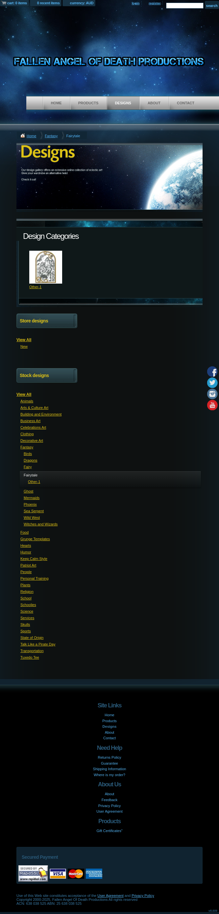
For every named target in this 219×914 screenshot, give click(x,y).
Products (88, 103)
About (154, 103)
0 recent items (48, 3)
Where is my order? (109, 775)
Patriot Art (28, 565)
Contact (185, 103)
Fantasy (51, 136)
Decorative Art (31, 441)
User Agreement (109, 811)
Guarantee (109, 763)
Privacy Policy (109, 806)
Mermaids (31, 498)
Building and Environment (40, 414)
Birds (28, 454)
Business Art (30, 421)
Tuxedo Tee (29, 657)
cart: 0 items (17, 3)
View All (23, 340)
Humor (25, 552)
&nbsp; (45, 267)
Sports (25, 631)
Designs (123, 103)
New (24, 346)
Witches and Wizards (41, 524)
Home (56, 103)
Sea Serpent (34, 511)
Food (24, 532)
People (26, 572)
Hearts (25, 545)
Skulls (25, 624)
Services (27, 618)
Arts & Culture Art (34, 408)
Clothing (27, 434)
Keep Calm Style (33, 559)
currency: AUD (81, 3)
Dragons (30, 460)
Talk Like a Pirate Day (37, 644)
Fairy (28, 467)
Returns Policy (109, 757)
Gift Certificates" (109, 831)
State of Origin (31, 638)
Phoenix (30, 504)
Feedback (109, 800)
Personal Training (34, 578)
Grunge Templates (35, 539)
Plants (25, 585)
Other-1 (35, 287)
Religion (27, 592)
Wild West (32, 518)
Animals (26, 401)
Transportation (32, 651)
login (136, 3)
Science (26, 611)
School (26, 598)
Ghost (28, 491)
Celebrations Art (33, 427)
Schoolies (28, 605)
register (154, 3)
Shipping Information (109, 769)
